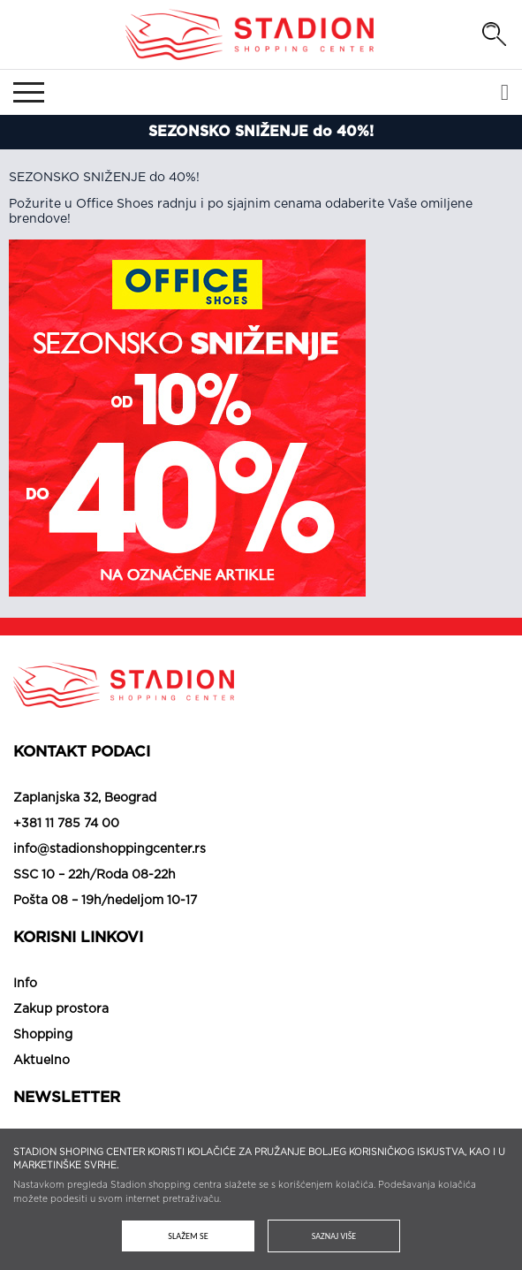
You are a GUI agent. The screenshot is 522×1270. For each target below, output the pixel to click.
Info (25, 983)
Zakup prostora (61, 1009)
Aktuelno (41, 1060)
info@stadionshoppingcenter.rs (109, 849)
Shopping (42, 1035)
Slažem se (188, 1236)
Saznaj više (334, 1236)
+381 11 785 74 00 (66, 824)
